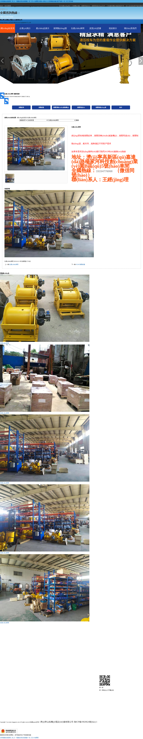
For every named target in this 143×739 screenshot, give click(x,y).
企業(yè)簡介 (25, 28)
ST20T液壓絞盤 (80, 264)
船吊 (5, 711)
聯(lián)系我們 (130, 28)
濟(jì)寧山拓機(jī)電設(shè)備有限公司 (56, 722)
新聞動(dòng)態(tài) (60, 32)
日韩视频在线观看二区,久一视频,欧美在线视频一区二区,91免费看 (19, 737)
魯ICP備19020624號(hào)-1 (85, 722)
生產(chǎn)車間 (77, 28)
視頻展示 (113, 28)
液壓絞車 (10, 683)
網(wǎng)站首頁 (8, 28)
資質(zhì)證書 (95, 28)
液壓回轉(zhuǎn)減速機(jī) (28, 695)
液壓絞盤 (10, 689)
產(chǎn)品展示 (42, 28)
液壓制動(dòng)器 (19, 706)
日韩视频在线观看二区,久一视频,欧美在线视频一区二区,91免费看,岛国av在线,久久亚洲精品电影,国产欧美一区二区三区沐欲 (36, 1)
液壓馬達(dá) (14, 700)
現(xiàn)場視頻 (73, 711)
